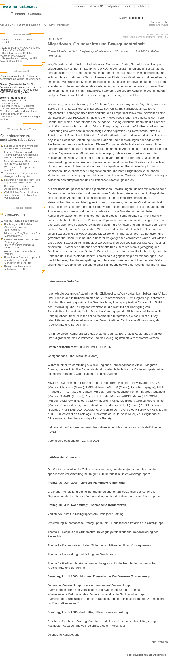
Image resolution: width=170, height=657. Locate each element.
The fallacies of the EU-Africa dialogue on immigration (19, 175)
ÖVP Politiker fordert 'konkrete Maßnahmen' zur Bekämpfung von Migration (19, 195)
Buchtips (23, 24)
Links (13, 24)
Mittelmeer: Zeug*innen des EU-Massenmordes (20, 234)
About (3, 24)
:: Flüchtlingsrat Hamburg (14, 100)
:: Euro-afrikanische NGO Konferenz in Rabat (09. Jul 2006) (20, 49)
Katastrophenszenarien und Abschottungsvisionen (18, 187)
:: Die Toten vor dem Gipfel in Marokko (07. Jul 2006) (16, 54)
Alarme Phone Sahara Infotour (19, 220)
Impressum (62, 24)
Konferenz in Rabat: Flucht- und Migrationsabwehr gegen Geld (20, 181)
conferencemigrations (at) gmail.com (20, 79)
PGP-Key (48, 24)
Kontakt (35, 24)
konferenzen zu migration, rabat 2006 (17, 137)
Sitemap (155, 22)
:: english (5, 39)
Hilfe (165, 22)
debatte (128, 6)
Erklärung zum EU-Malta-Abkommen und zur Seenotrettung (16, 227)
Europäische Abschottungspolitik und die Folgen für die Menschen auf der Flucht (20, 260)
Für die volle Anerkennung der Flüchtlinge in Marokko (19, 147)
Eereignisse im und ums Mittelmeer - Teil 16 (16, 267)
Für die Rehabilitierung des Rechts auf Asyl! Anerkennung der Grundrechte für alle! (19, 155)
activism (141, 6)
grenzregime (35, 14)
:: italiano (27, 39)
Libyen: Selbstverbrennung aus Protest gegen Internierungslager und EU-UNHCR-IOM (20, 243)
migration (113, 6)
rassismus (79, 6)
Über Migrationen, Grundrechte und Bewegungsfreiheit (20, 162)
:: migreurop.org (9, 103)
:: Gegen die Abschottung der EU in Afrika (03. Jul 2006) (19, 59)
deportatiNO (97, 6)
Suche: (123, 18)
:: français (16, 39)
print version (160, 642)
